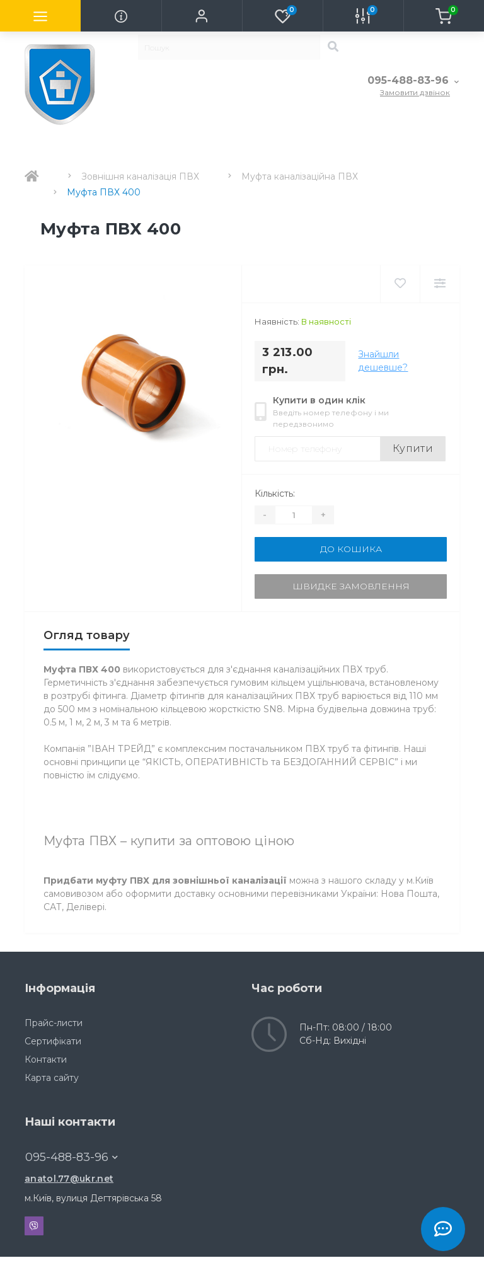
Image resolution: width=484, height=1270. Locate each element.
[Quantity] (294, 514)
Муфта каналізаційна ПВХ (299, 176)
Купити (413, 448)
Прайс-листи (54, 1023)
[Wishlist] (400, 284)
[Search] (333, 47)
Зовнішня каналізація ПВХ (140, 176)
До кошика (351, 549)
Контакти (46, 1059)
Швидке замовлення (351, 586)
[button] (201, 16)
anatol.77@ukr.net (69, 1178)
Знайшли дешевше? (383, 361)
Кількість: (275, 493)
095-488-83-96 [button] (71, 1157)
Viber (34, 1225)
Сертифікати (53, 1041)
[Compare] (439, 284)
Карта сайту (52, 1077)
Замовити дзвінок (415, 92)
